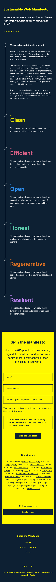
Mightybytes (11, 464)
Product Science (12, 477)
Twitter (28, 542)
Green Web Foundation (26, 474)
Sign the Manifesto (11, 31)
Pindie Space (33, 489)
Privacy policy (18, 411)
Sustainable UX (43, 477)
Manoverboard (20, 467)
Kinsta (32, 575)
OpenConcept (36, 464)
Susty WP (46, 471)
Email (28, 552)
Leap (27, 471)
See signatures (28, 512)
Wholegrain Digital (31, 461)
